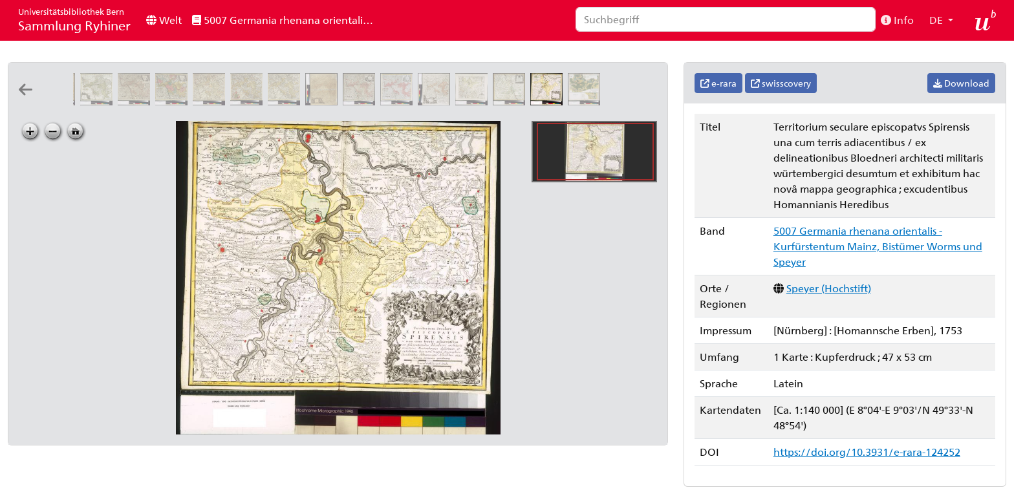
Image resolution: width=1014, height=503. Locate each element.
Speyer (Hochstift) (828, 288)
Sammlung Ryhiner (74, 20)
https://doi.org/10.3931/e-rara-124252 (866, 451)
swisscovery (781, 83)
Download (961, 83)
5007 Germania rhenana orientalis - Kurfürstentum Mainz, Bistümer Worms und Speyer (286, 20)
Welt (164, 20)
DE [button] (937, 20)
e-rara (718, 83)
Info (897, 20)
